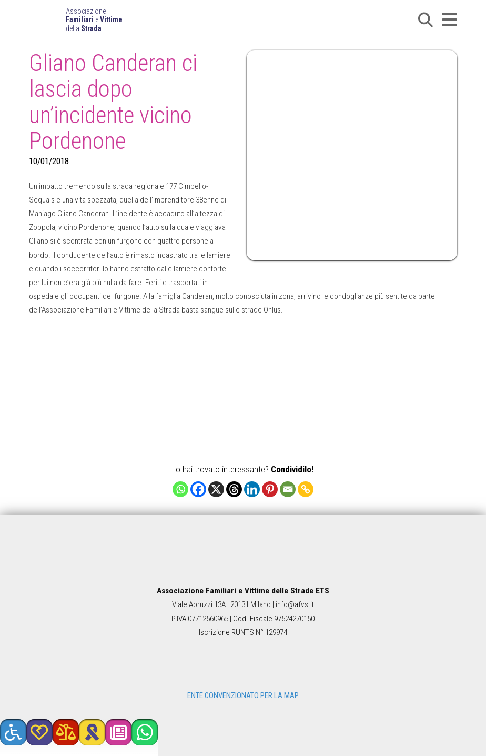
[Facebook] (198, 489)
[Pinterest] (270, 489)
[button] (425, 20)
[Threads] (234, 489)
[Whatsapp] (180, 489)
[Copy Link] (305, 489)
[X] (216, 489)
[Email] (288, 489)
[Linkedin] (252, 489)
